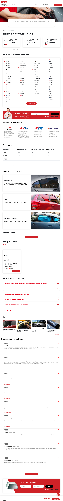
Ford (8, 99)
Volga (50, 88)
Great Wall (23, 65)
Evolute (8, 91)
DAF (7, 84)
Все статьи (57, 334)
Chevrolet (8, 76)
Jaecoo (22, 86)
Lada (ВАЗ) (37, 59)
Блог (49, 1)
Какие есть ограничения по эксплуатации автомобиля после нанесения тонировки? (26, 283)
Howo (22, 73)
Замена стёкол (20, 1)
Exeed (8, 93)
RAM (36, 89)
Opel (36, 84)
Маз (50, 101)
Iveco (22, 82)
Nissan (36, 80)
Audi (8, 59)
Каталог (15, 1)
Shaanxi (50, 67)
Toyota (50, 86)
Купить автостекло (31, 103)
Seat (50, 63)
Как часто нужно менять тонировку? (14, 289)
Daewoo (8, 82)
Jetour (22, 91)
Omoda (36, 82)
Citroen (8, 80)
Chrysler (8, 78)
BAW (8, 63)
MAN (36, 69)
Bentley (8, 67)
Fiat (7, 97)
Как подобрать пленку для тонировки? (14, 299)
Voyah (50, 93)
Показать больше (31, 473)
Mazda (36, 73)
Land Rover (37, 63)
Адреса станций (36, 1)
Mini (36, 76)
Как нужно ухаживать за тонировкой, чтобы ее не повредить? (20, 310)
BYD (7, 71)
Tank (50, 82)
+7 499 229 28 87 (57, 1)
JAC (22, 84)
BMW (8, 69)
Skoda (50, 71)
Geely (22, 61)
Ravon (36, 91)
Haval (22, 67)
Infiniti (22, 78)
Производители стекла (43, 1)
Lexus (36, 65)
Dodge (8, 88)
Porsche (36, 88)
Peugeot (36, 86)
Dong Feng (9, 89)
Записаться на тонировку (31, 236)
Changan (8, 73)
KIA (21, 95)
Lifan (36, 67)
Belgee (8, 65)
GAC (22, 59)
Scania (50, 61)
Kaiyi (22, 93)
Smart (50, 73)
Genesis (22, 63)
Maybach (36, 71)
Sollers (50, 74)
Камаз (50, 99)
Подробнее (8, 270)
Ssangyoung (51, 76)
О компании (22, 499)
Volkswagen (51, 89)
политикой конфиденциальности (54, 116)
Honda (22, 71)
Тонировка (30, 1)
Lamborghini (37, 61)
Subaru (50, 78)
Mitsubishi (37, 78)
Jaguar (22, 88)
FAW (8, 95)
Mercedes (37, 74)
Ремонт (25, 1)
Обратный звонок (57, 4)
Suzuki (50, 80)
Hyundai (22, 76)
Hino (22, 69)
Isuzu (22, 80)
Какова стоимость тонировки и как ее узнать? (16, 304)
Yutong (50, 95)
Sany (50, 59)
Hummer (22, 74)
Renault (36, 93)
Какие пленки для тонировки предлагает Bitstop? (17, 294)
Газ (50, 97)
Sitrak (50, 69)
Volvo (50, 91)
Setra (50, 65)
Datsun (8, 86)
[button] (6, 245)
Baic (7, 61)
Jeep (22, 89)
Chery (8, 74)
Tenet (50, 84)
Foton (8, 101)
